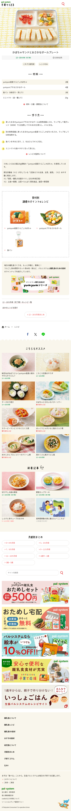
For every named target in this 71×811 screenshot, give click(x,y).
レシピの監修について (37, 154)
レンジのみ (43, 64)
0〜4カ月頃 (9, 542)
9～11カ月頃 (44, 549)
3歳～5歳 (8, 562)
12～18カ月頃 (10, 555)
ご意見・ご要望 (8, 782)
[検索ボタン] (61, 573)
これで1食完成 (28, 64)
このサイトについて (9, 779)
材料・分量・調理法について (37, 104)
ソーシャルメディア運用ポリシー (13, 802)
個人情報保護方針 (7, 795)
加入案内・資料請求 (8, 792)
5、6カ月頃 (43, 542)
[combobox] (35, 572)
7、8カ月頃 (9, 549)
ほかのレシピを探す (10, 308)
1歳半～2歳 (43, 555)
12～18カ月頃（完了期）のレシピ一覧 (17, 302)
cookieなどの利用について (10, 798)
